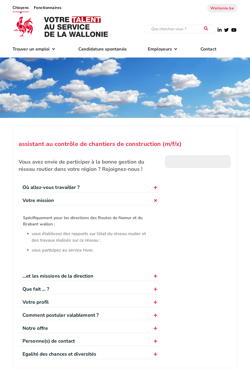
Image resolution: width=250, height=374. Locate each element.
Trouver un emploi (35, 49)
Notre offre (35, 328)
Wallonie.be (222, 8)
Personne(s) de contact (48, 341)
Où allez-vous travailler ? (51, 187)
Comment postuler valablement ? (60, 315)
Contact (208, 49)
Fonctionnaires (48, 7)
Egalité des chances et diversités (59, 354)
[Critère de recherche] (180, 29)
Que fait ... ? (35, 289)
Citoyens (21, 7)
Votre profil (35, 302)
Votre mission (38, 200)
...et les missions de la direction (57, 276)
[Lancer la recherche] (207, 28)
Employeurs (163, 49)
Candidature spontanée (102, 49)
